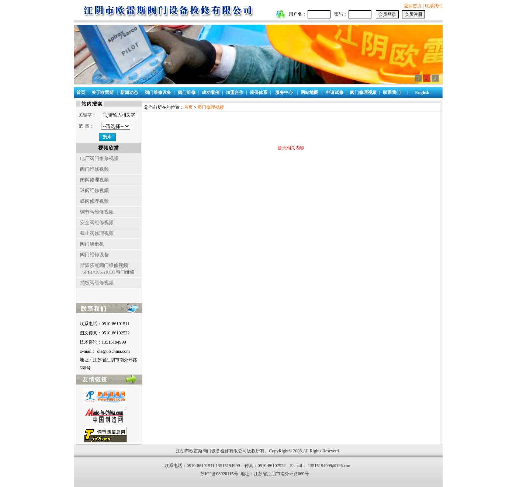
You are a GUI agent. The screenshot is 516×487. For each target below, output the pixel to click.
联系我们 (434, 5)
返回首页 (413, 5)
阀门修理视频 (210, 107)
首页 (188, 107)
